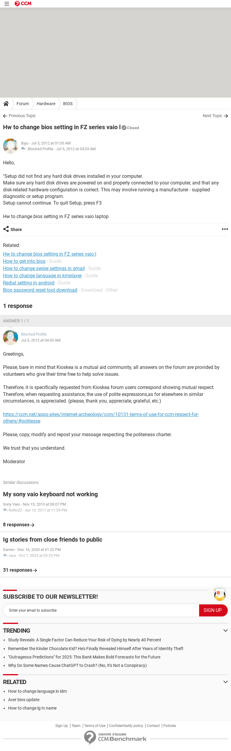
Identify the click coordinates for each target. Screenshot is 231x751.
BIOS (67, 103)
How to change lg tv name (32, 708)
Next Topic (212, 115)
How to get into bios (24, 261)
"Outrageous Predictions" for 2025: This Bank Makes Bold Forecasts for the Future (84, 657)
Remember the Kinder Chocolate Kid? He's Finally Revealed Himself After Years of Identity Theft (95, 648)
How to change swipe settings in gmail (44, 268)
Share (16, 229)
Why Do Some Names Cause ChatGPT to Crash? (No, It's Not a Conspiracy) (77, 665)
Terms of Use (94, 726)
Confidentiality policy (126, 726)
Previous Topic (22, 115)
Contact (153, 726)
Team (76, 726)
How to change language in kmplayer (42, 275)
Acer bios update (23, 699)
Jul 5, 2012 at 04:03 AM (76, 149)
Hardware (46, 103)
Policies (169, 726)
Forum (23, 103)
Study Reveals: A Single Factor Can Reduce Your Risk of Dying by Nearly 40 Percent (84, 639)
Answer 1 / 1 (16, 320)
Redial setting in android (28, 283)
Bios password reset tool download (40, 290)
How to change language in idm (37, 691)
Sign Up (61, 726)
